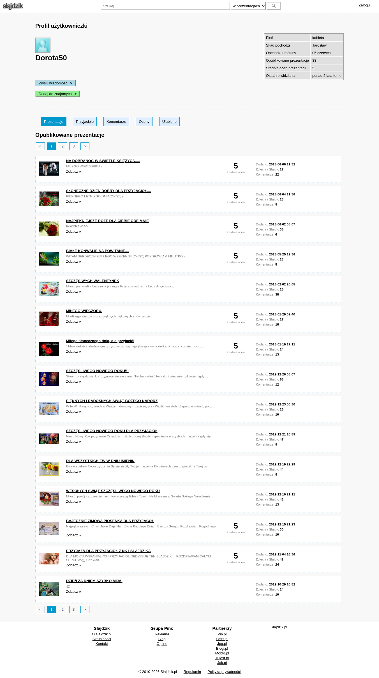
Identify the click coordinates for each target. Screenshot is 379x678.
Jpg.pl (222, 644)
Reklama (162, 634)
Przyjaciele (85, 121)
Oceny (144, 121)
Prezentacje (53, 121)
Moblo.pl (222, 653)
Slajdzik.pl (279, 627)
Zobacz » (73, 171)
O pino (162, 644)
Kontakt (102, 644)
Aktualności (102, 639)
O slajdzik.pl (102, 634)
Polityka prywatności (224, 672)
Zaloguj (365, 5)
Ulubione (169, 121)
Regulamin (192, 672)
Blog (162, 639)
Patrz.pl (222, 639)
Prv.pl (222, 634)
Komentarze (116, 121)
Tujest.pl (222, 658)
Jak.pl (222, 663)
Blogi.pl (222, 648)
